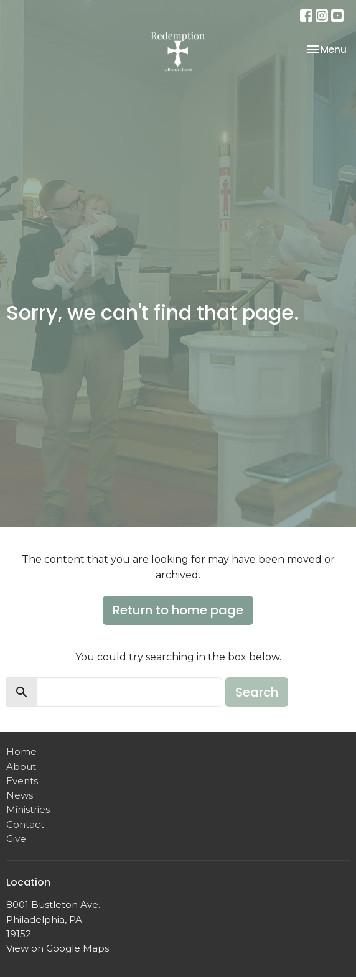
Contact (25, 824)
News (19, 795)
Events (22, 781)
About (21, 766)
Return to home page (178, 610)
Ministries (28, 809)
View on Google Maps (57, 948)
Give (16, 839)
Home (21, 751)
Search (256, 692)
